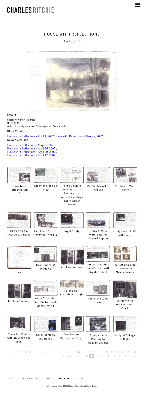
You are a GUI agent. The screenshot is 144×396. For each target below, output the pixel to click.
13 (72, 352)
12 (66, 352)
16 (89, 352)
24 (134, 352)
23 (128, 352)
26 (69, 356)
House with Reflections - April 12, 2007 (31, 155)
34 (114, 356)
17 (95, 352)
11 (61, 352)
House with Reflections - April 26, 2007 (31, 148)
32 (103, 356)
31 (97, 356)
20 (111, 352)
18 (100, 352)
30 (91, 356)
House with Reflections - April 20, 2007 (31, 151)
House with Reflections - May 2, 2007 (30, 145)
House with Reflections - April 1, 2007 (30, 136)
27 (75, 356)
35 (120, 356)
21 (117, 352)
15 (83, 352)
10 (55, 352)
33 (108, 356)
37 (131, 356)
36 (125, 356)
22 (123, 352)
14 (78, 352)
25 (63, 356)
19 (106, 352)
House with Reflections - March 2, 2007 (79, 136)
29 (86, 356)
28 (80, 356)
